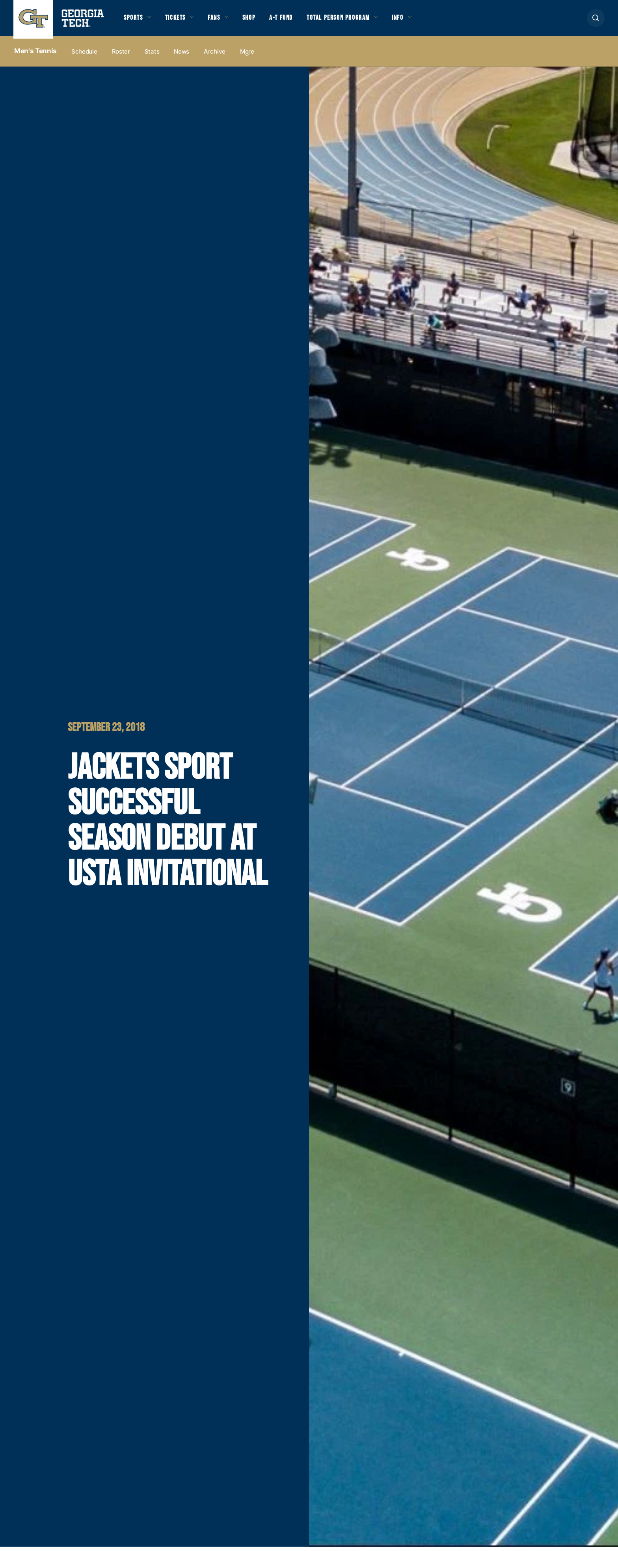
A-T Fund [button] (294, 20)
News (181, 56)
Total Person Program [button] (356, 20)
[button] (596, 20)
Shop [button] (260, 20)
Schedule (84, 56)
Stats (152, 56)
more (247, 56)
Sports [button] (134, 20)
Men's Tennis (35, 56)
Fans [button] (222, 20)
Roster (121, 56)
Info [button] (422, 20)
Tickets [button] (180, 20)
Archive (214, 56)
